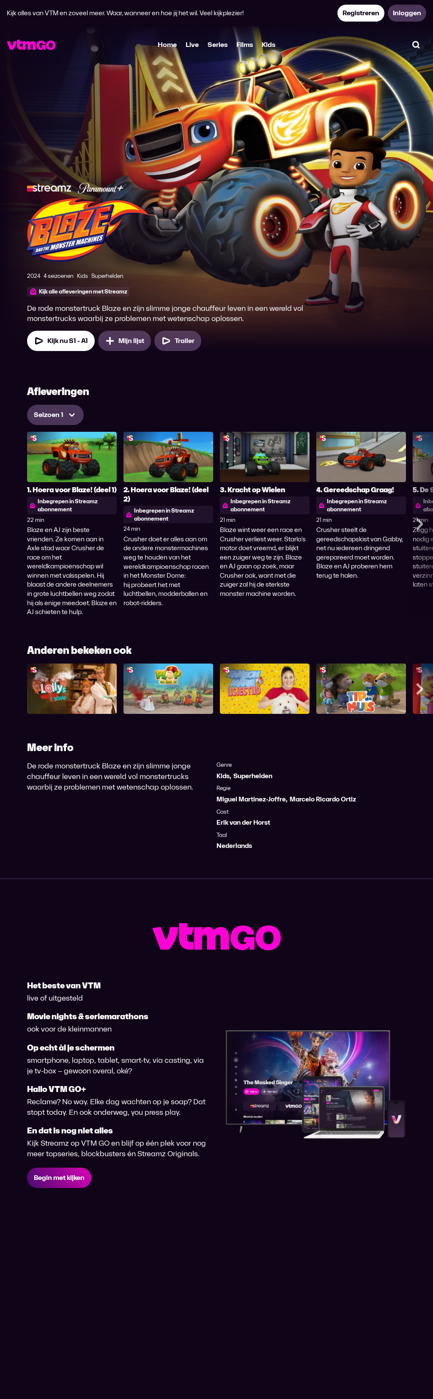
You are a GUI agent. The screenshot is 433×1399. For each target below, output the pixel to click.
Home (167, 45)
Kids (268, 45)
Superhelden (252, 776)
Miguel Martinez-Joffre (251, 799)
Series (217, 45)
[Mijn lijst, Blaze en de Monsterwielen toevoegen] (124, 341)
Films (244, 45)
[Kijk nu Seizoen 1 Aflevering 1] (61, 341)
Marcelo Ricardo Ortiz (323, 799)
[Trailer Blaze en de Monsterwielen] (177, 341)
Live (192, 45)
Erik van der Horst (243, 822)
